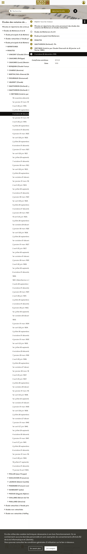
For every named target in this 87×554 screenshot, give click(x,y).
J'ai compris (50, 548)
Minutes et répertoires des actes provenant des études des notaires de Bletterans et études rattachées (25, 27)
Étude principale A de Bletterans (18, 34)
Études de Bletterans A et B (14, 31)
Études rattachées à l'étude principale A (21, 38)
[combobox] (60, 11)
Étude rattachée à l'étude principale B (20, 505)
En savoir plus (35, 548)
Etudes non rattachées (14, 509)
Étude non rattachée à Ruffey (17, 513)
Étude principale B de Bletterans (18, 42)
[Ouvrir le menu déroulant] (3, 2)
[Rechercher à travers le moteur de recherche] (31, 11)
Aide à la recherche (17, 15)
